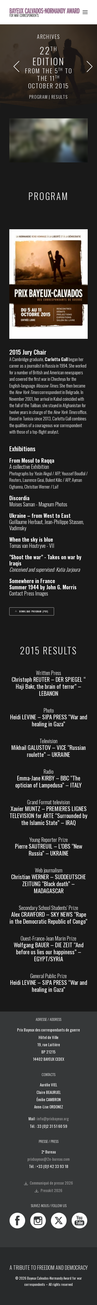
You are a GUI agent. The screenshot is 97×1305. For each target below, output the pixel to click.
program (38, 97)
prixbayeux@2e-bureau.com (48, 1159)
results (59, 97)
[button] (85, 12)
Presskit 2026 (51, 1190)
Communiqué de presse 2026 (51, 1183)
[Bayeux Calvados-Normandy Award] (46, 12)
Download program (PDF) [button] (32, 611)
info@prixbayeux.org (53, 1118)
